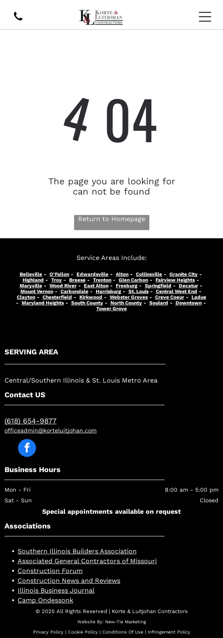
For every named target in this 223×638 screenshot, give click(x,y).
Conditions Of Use (122, 632)
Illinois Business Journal (56, 590)
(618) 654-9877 (30, 420)
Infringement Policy (169, 632)
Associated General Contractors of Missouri (87, 561)
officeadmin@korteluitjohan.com (51, 430)
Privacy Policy (48, 632)
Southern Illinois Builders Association (77, 551)
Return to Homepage (111, 219)
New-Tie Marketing (125, 622)
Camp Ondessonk (45, 600)
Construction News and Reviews (69, 580)
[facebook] (27, 449)
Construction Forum (50, 571)
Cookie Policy (83, 632)
